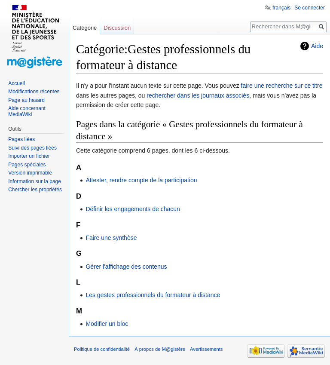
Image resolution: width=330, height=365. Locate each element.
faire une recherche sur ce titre (282, 85)
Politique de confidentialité (102, 349)
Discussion (117, 28)
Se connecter (309, 8)
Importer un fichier (29, 156)
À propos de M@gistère (159, 349)
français (281, 8)
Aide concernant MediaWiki (27, 111)
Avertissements (206, 349)
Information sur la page (34, 181)
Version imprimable (30, 173)
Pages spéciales (27, 165)
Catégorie (85, 28)
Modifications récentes (33, 92)
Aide (317, 46)
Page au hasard (26, 100)
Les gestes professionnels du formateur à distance (153, 294)
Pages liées (21, 139)
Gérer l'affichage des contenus (126, 266)
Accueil (16, 83)
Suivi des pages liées (32, 148)
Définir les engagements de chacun (133, 209)
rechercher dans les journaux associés (198, 95)
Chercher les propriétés (35, 190)
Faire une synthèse (111, 237)
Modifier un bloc (107, 323)
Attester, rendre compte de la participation (141, 180)
